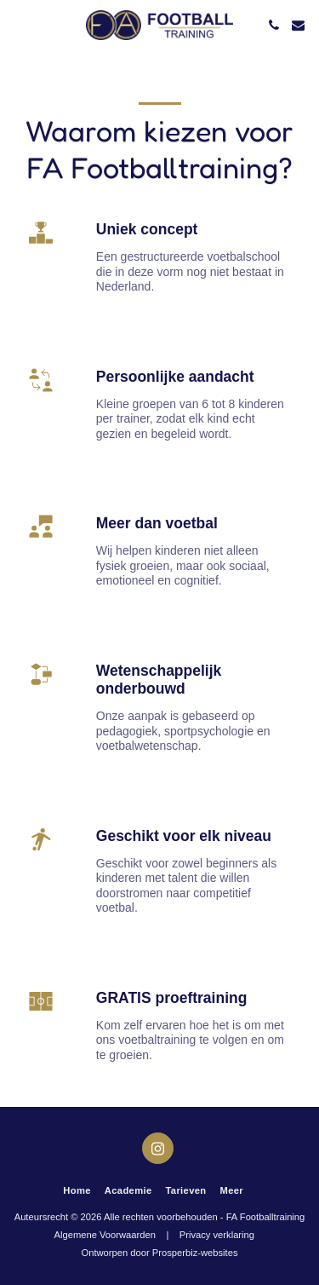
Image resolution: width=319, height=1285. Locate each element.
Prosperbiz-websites (195, 1253)
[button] (18, 24)
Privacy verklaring (216, 1235)
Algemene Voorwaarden (105, 1235)
